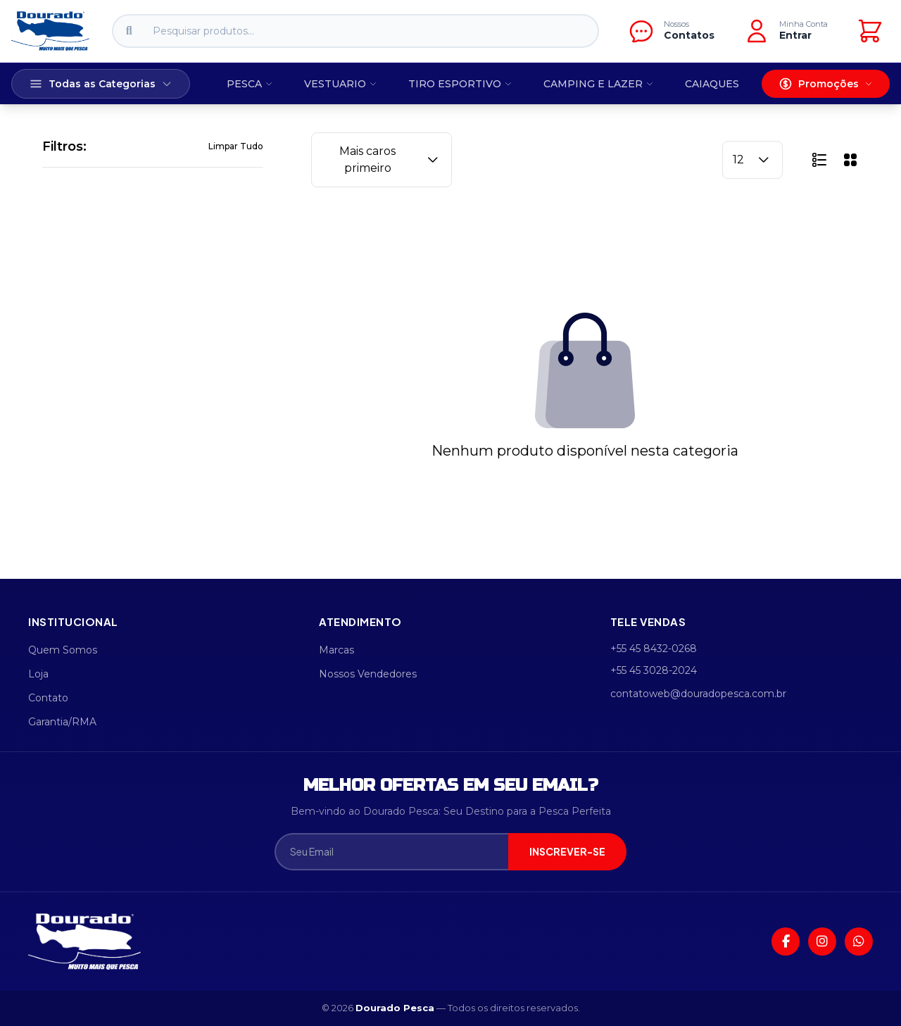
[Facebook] (785, 941)
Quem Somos (62, 650)
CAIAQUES (712, 83)
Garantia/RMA (62, 721)
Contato (48, 698)
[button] (819, 159)
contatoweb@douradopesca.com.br (698, 693)
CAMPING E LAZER (598, 83)
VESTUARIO (340, 83)
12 (752, 159)
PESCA (250, 83)
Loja (38, 674)
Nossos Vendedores (368, 674)
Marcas (336, 650)
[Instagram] (822, 941)
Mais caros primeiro (390, 159)
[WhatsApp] (859, 941)
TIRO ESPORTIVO (460, 83)
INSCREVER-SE (567, 851)
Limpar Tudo (235, 146)
